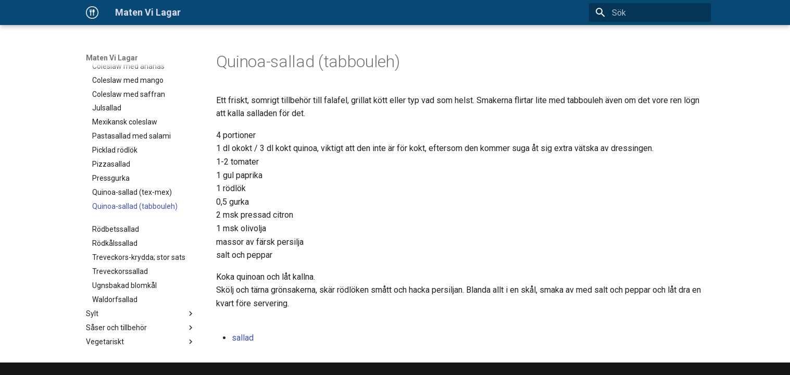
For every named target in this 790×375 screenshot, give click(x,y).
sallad (243, 338)
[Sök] (650, 12)
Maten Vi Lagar (112, 58)
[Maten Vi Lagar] (92, 12)
